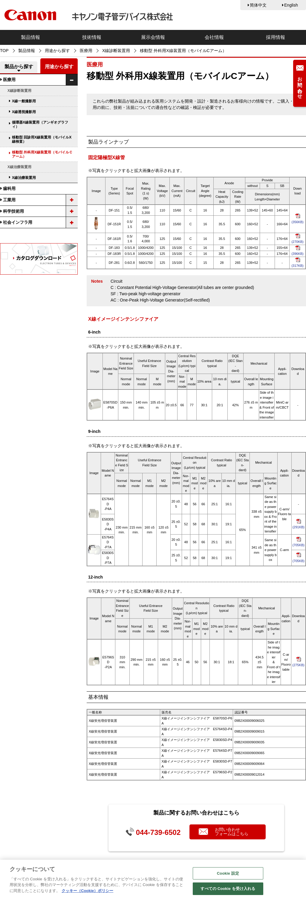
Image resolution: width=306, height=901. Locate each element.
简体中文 (258, 5)
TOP (4, 50)
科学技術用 (13, 211)
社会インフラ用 (17, 222)
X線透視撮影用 (24, 112)
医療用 (86, 50)
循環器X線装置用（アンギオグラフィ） (40, 124)
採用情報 (275, 37)
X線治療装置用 (24, 178)
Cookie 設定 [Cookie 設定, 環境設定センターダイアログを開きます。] (228, 875)
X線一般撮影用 (24, 101)
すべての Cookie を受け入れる (228, 890)
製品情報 (30, 37)
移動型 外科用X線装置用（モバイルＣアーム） (42, 154)
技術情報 (91, 37)
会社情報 (214, 37)
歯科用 (9, 188)
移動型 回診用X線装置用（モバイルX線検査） (41, 139)
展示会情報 (153, 37)
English (291, 5)
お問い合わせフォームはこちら (231, 831)
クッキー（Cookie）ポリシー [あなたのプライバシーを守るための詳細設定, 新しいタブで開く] (87, 892)
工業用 (9, 199)
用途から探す (57, 50)
